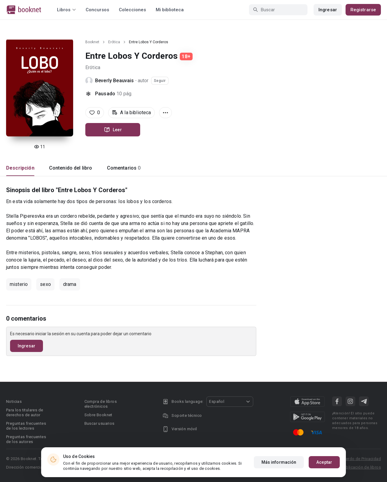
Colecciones (132, 9)
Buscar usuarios (99, 423)
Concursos (97, 9)
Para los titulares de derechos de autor (24, 412)
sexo (45, 284)
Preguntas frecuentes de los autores (26, 439)
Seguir (160, 81)
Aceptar (324, 462)
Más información (278, 462)
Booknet (92, 42)
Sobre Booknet (98, 415)
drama (69, 284)
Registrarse (363, 9)
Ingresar (327, 9)
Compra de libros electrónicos (100, 404)
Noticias (14, 401)
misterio (19, 284)
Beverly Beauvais (114, 80)
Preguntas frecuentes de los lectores (26, 426)
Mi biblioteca (170, 9)
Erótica (114, 42)
